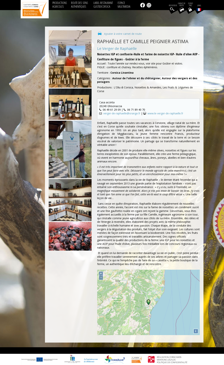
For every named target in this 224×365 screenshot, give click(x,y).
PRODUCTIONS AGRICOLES (59, 5)
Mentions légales (166, 359)
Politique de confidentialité (172, 362)
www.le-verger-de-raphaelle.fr (165, 113)
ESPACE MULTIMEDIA (124, 5)
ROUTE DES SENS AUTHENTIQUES (79, 5)
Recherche (173, 5)
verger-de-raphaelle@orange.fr (121, 113)
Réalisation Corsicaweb (169, 357)
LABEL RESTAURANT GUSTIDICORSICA (103, 5)
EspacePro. (190, 4)
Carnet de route (181, 4)
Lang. (199, 7)
